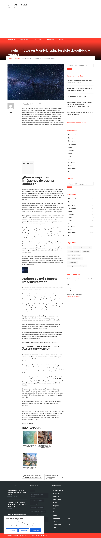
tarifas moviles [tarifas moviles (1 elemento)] (72, 262)
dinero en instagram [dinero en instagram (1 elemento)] (73, 251)
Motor (70, 147)
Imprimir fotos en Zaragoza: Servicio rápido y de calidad (32, 476)
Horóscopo (72, 144)
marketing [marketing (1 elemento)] (86, 251)
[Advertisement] (50, 24)
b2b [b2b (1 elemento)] (69, 247)
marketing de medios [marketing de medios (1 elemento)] (74, 255)
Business (71, 138)
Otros (70, 153)
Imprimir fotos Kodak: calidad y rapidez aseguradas (51, 477)
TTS (69, 172)
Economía (38, 40)
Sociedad (11, 40)
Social (70, 159)
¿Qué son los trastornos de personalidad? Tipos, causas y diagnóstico (17, 504)
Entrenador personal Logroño (76, 96)
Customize (12, 530)
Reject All (24, 530)
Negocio (50, 40)
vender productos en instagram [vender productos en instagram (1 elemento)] (77, 266)
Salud (70, 156)
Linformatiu (17, 4)
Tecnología (24, 40)
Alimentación (73, 135)
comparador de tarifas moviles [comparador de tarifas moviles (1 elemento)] (82, 247)
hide (31, 163)
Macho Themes (42, 535)
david (10, 113)
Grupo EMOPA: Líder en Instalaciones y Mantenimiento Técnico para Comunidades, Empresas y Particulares (79, 104)
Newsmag (15, 535)
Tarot (61, 40)
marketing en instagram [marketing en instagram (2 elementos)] (75, 258)
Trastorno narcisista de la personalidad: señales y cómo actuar (17, 492)
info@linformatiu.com (73, 296)
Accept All (36, 530)
